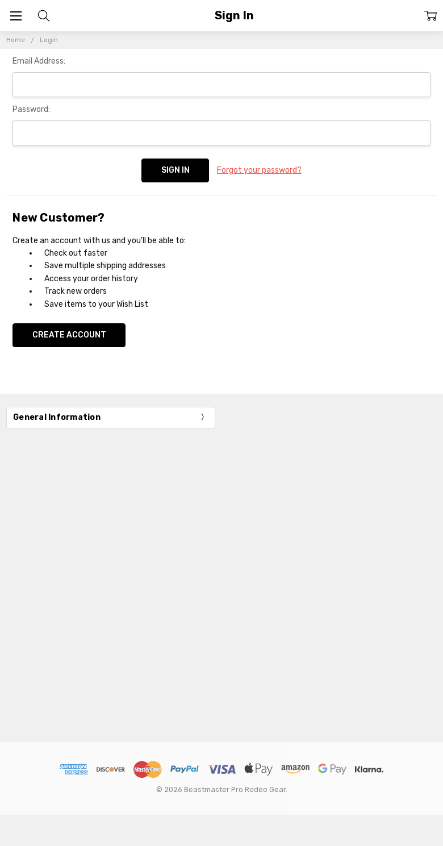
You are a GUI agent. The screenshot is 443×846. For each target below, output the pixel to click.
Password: (31, 109)
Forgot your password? (259, 170)
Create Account (69, 335)
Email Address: (38, 61)
